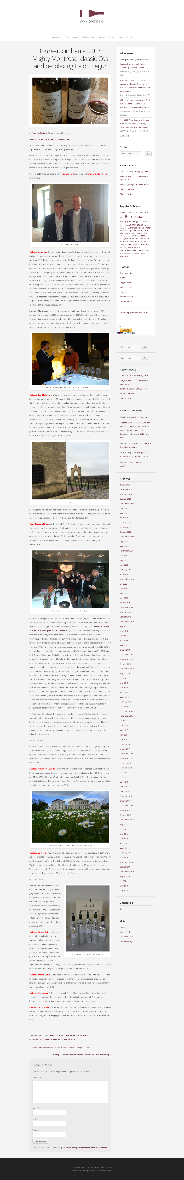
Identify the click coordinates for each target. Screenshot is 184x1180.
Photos (66, 37)
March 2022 (124, 546)
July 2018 (123, 678)
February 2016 (126, 796)
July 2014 (123, 881)
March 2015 (124, 848)
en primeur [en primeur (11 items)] (124, 230)
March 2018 (124, 697)
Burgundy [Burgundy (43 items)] (138, 221)
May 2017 (124, 730)
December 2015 (126, 805)
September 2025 (127, 503)
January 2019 (125, 650)
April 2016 (124, 787)
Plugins (123, 277)
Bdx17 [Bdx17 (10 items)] (122, 217)
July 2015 (123, 829)
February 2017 (126, 744)
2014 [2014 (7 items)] (126, 213)
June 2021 (124, 555)
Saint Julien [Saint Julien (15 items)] (132, 250)
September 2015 (127, 819)
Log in (122, 927)
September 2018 (127, 668)
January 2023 (125, 527)
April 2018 (124, 692)
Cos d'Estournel (68, 1035)
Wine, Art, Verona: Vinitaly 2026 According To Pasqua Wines (133, 66)
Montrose (33, 1039)
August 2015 (125, 824)
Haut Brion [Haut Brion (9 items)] (124, 233)
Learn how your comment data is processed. (87, 1147)
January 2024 (125, 517)
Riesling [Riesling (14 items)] (123, 247)
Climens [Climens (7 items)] (127, 228)
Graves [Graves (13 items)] (137, 230)
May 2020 (124, 593)
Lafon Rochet (81, 1035)
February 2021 (126, 569)
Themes (123, 292)
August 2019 (125, 626)
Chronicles (56, 37)
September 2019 (127, 621)
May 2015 (124, 838)
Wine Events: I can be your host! (94, 37)
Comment (37, 1077)
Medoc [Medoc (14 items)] (131, 238)
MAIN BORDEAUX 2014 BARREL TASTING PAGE (50, 139)
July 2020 (123, 584)
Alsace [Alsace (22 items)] (144, 212)
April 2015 (124, 843)
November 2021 (126, 551)
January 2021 (125, 574)
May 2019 (124, 636)
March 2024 (124, 513)
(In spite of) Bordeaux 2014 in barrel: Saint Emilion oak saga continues (61, 1048)
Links (112, 37)
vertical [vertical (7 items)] (130, 254)
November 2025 (126, 494)
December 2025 (126, 489)
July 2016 (123, 772)
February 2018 (126, 702)
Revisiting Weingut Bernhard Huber (134, 184)
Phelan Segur (56, 1039)
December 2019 (126, 607)
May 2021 (124, 560)
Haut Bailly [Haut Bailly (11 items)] (145, 230)
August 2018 (125, 673)
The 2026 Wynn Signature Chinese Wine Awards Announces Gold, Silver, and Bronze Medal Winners (134, 124)
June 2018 (124, 683)
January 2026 (125, 485)
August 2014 (125, 876)
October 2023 (125, 522)
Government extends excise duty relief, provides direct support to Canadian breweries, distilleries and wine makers (135, 85)
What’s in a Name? (127, 189)
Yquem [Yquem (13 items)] (143, 253)
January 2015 (125, 857)
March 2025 (124, 508)
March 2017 (124, 739)
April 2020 (124, 598)
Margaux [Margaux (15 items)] (124, 238)
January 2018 (125, 706)
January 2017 (125, 749)
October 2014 (125, 867)
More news (124, 136)
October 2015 (125, 815)
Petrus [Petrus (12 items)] (130, 244)
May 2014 (124, 890)
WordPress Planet (127, 301)
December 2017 (126, 711)
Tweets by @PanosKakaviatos (134, 312)
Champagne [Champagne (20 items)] (136, 224)
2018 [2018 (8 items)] (139, 213)
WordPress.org (126, 941)
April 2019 (124, 640)
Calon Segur (55, 1035)
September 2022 (127, 536)
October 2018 (125, 664)
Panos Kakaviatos (40, 133)
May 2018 (124, 687)
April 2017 (124, 735)
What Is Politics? (126, 194)
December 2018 (126, 654)
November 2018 (126, 659)
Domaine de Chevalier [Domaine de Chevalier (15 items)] (140, 227)
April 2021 (124, 565)
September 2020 (127, 579)
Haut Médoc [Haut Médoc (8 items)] (132, 233)
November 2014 (126, 862)
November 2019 (126, 612)
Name (35, 1108)
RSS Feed (102, 1171)
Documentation (126, 273)
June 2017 (124, 725)
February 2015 (126, 853)
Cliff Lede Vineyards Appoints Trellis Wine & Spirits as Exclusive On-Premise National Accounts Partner (135, 104)
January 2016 (125, 801)
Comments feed (126, 936)
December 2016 (126, 753)
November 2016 (126, 758)
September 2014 (127, 871)
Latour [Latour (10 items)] (126, 236)
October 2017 (125, 720)
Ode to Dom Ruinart (142, 417)
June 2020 (124, 588)
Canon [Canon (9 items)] (127, 225)
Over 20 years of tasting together (134, 171)
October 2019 (125, 617)
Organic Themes (91, 1171)
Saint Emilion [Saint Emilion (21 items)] (135, 247)
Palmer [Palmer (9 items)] (131, 242)
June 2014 (124, 886)
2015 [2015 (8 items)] (131, 213)
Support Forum (126, 287)
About (120, 37)
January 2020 (125, 602)
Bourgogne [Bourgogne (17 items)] (125, 221)
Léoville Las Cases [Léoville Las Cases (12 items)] (137, 236)
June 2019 (124, 631)
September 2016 (127, 768)
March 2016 (124, 791)
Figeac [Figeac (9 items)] (131, 231)
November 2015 (126, 810)
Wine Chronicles (92, 16)
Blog (39, 1035)
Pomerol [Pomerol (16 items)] (145, 244)
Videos (75, 37)
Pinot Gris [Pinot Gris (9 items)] (137, 245)
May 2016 (124, 782)
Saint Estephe (69, 1039)
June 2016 (124, 777)
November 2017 (126, 716)
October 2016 (125, 763)
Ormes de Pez (44, 1039)
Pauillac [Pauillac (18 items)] (139, 241)
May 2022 (124, 541)
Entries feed (125, 932)
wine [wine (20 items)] (136, 253)
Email (35, 1119)
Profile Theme (77, 1171)
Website (35, 1130)
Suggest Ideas (126, 282)
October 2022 (125, 532)
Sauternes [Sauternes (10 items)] (142, 250)
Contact (129, 37)
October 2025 (125, 499)
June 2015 (124, 834)
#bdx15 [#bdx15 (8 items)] (122, 213)
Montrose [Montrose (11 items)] (139, 238)
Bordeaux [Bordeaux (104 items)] (133, 216)
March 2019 (124, 645)
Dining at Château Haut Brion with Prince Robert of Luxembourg (81, 1054)
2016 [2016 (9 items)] (135, 212)
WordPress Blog (126, 296)
